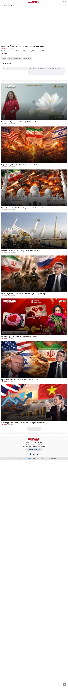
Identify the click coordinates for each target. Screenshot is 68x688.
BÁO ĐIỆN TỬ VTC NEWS (34, 442)
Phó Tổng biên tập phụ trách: (34, 446)
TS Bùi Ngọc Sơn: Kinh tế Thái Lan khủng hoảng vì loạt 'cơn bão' (23, 423)
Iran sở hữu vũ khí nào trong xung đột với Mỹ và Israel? (20, 251)
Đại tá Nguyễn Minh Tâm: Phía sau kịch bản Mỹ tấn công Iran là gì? (23, 294)
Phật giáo (10, 58)
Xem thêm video (34, 429)
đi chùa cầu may (17, 58)
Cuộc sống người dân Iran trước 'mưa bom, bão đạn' (19, 165)
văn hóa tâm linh (27, 58)
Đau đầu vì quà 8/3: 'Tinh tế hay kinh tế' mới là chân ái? (19, 337)
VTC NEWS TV (4, 48)
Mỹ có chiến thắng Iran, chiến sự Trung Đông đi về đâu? (20, 380)
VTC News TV (6, 5)
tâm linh (4, 58)
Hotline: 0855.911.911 (34, 449)
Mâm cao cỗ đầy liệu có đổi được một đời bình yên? (18, 122)
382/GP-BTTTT (27, 458)
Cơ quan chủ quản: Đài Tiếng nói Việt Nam (34, 444)
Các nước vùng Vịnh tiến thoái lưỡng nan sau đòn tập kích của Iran (23, 208)
